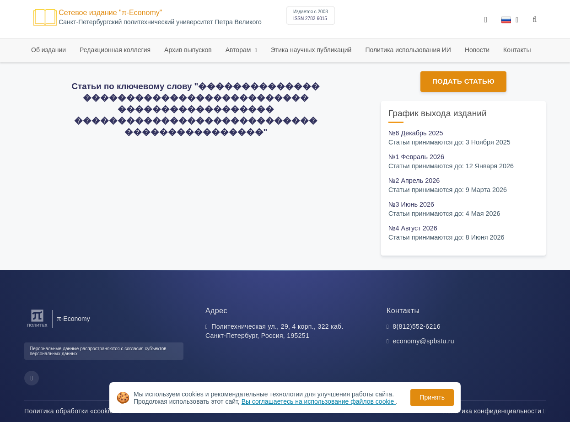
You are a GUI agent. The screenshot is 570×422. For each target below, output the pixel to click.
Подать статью (463, 81)
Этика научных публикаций (311, 49)
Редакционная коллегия (115, 49)
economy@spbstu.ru (423, 341)
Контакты (517, 49)
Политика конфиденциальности (494, 411)
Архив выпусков (188, 49)
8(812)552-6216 (417, 326)
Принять (432, 397)
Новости (477, 49)
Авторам (239, 49)
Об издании (48, 49)
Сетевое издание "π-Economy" (110, 12)
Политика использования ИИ (408, 49)
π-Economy (73, 318)
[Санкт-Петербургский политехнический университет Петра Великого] (37, 327)
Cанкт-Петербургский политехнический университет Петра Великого (160, 22)
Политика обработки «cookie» (72, 411)
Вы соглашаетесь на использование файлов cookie (319, 401)
